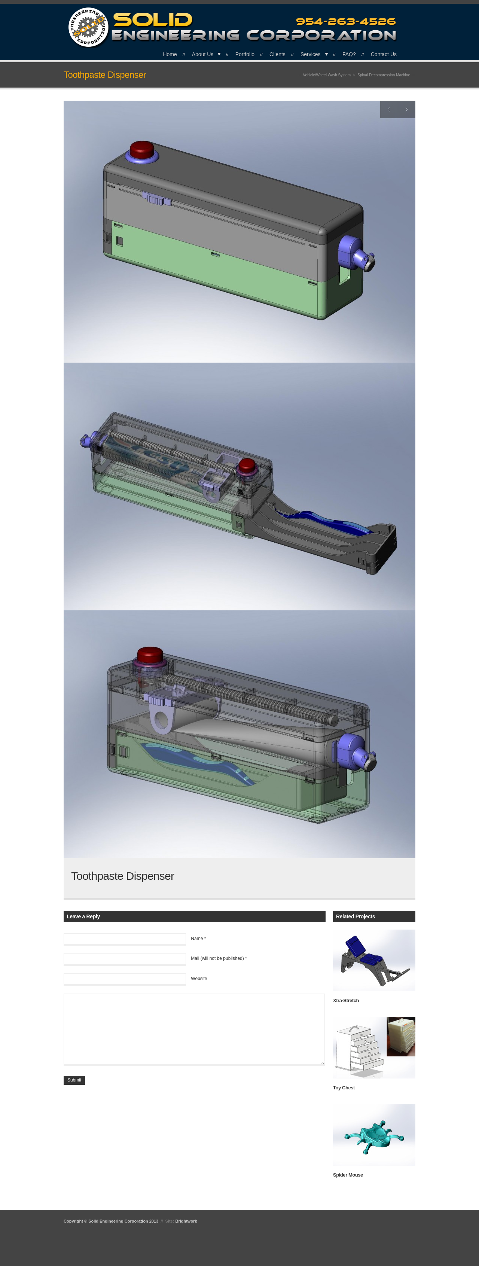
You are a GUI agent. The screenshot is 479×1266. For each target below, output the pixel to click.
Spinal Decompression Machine (383, 75)
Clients (277, 54)
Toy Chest (344, 1087)
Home (170, 54)
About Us (203, 54)
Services (310, 54)
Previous (389, 109)
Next (406, 109)
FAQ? (349, 54)
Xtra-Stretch (346, 1000)
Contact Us (384, 54)
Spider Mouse (348, 1175)
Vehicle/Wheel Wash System (327, 75)
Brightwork (186, 1221)
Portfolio (244, 54)
